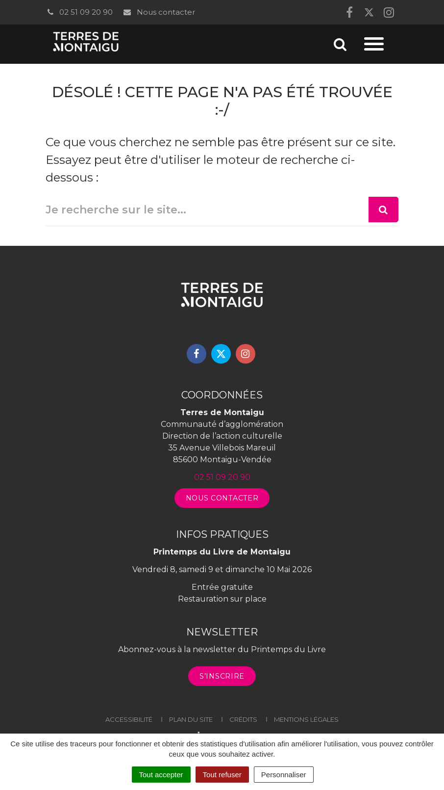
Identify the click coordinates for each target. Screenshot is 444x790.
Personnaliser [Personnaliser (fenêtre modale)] (283, 774)
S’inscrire (222, 676)
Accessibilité (128, 719)
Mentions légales (306, 719)
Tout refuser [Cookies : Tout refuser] (222, 774)
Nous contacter (159, 12)
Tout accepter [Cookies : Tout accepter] (161, 774)
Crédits (243, 719)
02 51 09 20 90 (79, 12)
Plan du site (191, 719)
